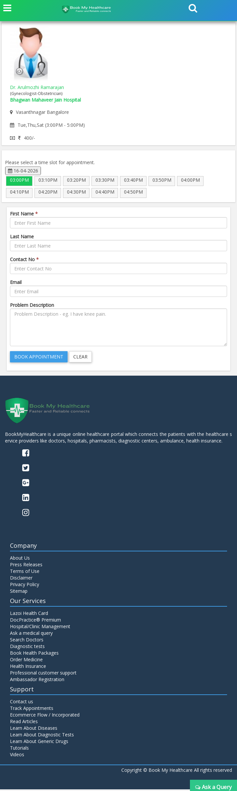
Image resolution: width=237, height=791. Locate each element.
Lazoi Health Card (29, 615)
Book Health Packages (34, 654)
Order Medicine (26, 661)
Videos (17, 756)
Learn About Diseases (33, 729)
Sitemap (19, 592)
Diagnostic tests (27, 648)
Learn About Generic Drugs (39, 743)
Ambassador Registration (37, 681)
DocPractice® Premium (35, 621)
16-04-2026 (23, 170)
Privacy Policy (24, 586)
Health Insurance (28, 668)
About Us (20, 559)
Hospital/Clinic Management (40, 628)
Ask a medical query (31, 634)
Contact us (21, 703)
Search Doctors (26, 641)
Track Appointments (31, 710)
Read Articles (24, 723)
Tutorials (19, 749)
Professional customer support (43, 674)
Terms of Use (24, 573)
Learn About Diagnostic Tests (42, 736)
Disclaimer (21, 579)
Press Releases (26, 566)
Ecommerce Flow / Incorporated (45, 716)
